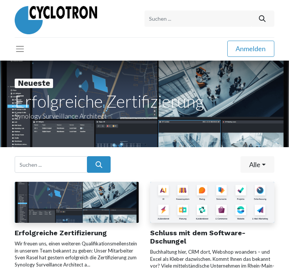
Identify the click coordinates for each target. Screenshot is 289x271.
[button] (257, 164)
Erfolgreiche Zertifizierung (61, 233)
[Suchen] (262, 19)
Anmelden (251, 48)
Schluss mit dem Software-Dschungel (197, 237)
